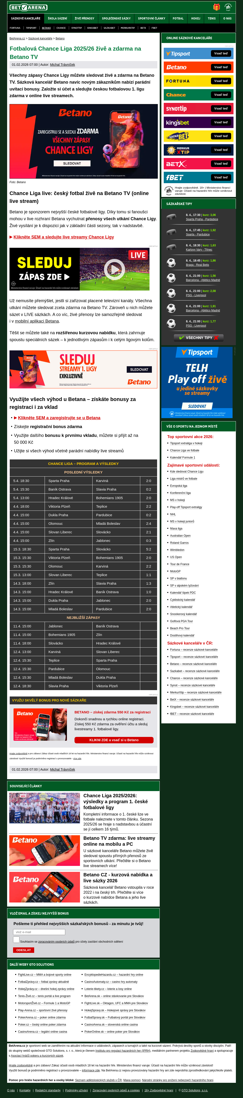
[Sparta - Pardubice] (174, 232)
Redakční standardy (48, 1090)
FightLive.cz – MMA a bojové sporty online (44, 974)
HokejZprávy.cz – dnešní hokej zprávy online (46, 989)
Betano (46, 27)
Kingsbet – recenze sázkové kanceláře (194, 706)
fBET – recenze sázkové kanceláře (192, 714)
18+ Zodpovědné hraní (159, 1090)
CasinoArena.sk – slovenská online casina (111, 1024)
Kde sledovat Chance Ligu (186, 471)
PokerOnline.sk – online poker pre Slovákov (112, 1031)
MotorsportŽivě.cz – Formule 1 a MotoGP (44, 1003)
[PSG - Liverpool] (174, 293)
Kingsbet (92, 27)
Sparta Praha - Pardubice (202, 219)
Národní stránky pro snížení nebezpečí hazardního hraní (177, 1080)
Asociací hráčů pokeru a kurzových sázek (37, 1055)
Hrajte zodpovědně (18, 753)
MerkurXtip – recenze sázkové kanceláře (196, 692)
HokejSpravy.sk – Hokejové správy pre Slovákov (114, 1010)
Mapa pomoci (131, 1080)
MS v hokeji (177, 500)
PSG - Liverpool (196, 295)
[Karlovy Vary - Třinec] (174, 247)
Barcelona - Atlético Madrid (203, 280)
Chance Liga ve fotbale (184, 450)
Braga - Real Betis (197, 265)
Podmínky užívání (76, 1090)
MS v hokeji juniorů (182, 521)
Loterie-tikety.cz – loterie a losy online (108, 989)
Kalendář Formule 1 (182, 457)
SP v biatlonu (178, 578)
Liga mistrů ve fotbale (183, 478)
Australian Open (180, 535)
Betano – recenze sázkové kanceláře (193, 664)
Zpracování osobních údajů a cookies (116, 1090)
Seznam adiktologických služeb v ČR (98, 1080)
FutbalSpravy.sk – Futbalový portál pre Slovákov (114, 1017)
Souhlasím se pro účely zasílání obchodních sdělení (71, 941)
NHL (173, 514)
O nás (11, 1090)
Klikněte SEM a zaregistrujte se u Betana (59, 417)
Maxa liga (176, 528)
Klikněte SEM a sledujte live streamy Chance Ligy (64, 237)
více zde (77, 758)
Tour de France (179, 564)
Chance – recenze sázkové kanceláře (194, 678)
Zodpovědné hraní (202, 1050)
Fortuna (15, 27)
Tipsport (31, 27)
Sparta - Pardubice (198, 234)
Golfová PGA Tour (181, 621)
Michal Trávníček (62, 65)
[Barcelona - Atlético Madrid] (174, 278)
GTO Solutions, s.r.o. (195, 1090)
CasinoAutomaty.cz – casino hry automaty (110, 981)
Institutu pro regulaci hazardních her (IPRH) (122, 1050)
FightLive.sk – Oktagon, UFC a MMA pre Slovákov (116, 1003)
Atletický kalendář (181, 607)
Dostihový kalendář (182, 635)
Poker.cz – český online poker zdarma (42, 1024)
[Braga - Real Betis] (174, 262)
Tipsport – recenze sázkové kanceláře (194, 657)
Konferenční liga (180, 493)
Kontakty (25, 1090)
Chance (61, 27)
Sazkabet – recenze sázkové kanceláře (195, 671)
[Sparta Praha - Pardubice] (174, 217)
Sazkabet (109, 27)
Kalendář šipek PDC (183, 592)
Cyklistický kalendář (182, 600)
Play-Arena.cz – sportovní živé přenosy (42, 1010)
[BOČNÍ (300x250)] (197, 417)
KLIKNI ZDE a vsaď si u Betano (114, 740)
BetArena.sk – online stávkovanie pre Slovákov (114, 996)
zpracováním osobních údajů (56, 941)
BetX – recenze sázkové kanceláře (192, 699)
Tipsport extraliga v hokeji (186, 443)
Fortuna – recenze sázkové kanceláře (194, 649)
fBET (154, 27)
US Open (176, 557)
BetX (143, 27)
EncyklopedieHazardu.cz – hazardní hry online (113, 974)
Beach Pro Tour (180, 628)
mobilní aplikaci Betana (37, 321)
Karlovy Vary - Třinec (199, 249)
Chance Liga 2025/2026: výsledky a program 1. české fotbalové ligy (116, 801)
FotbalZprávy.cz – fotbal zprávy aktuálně (43, 981)
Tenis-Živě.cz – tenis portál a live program (44, 996)
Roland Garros (179, 542)
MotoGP (175, 571)
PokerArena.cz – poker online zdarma (42, 1017)
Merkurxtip (128, 27)
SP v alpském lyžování (184, 585)
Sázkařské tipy (179, 204)
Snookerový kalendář (183, 614)
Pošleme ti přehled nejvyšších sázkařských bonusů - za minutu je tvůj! (78, 923)
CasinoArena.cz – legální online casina (42, 1031)
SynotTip (76, 27)
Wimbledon (177, 550)
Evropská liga (178, 485)
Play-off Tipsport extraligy (186, 507)
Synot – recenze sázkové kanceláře (192, 685)
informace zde (91, 1070)
